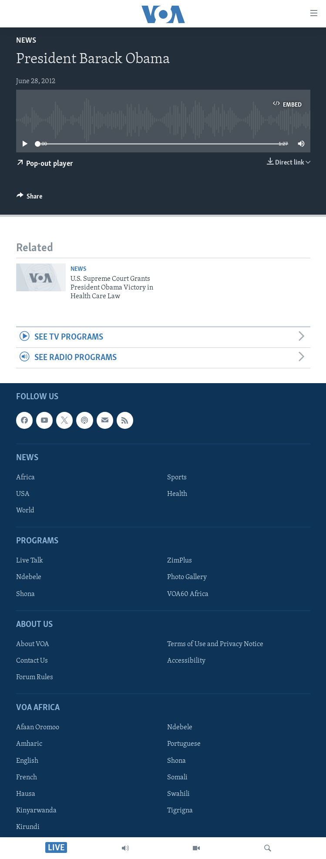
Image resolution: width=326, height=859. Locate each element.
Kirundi (28, 827)
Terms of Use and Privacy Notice (215, 644)
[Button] (30, 198)
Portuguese (184, 744)
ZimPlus (179, 561)
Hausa (25, 794)
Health (177, 494)
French (26, 777)
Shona (25, 594)
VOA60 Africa (187, 594)
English (27, 761)
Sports (177, 477)
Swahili (178, 794)
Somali (177, 777)
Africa (25, 477)
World (25, 510)
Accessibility (186, 660)
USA (23, 494)
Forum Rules (34, 677)
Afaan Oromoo (37, 727)
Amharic (29, 744)
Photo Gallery (187, 577)
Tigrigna (180, 810)
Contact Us (32, 660)
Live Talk (29, 561)
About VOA (32, 644)
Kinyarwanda (36, 810)
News (26, 41)
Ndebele (28, 577)
